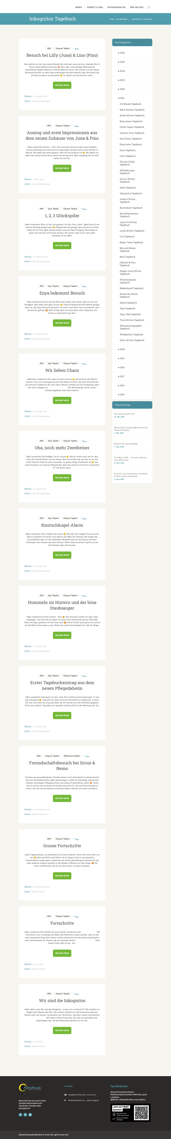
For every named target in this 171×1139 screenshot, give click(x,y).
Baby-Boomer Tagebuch (132, 109)
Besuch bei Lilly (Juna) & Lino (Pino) (62, 55)
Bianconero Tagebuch (131, 121)
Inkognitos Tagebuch (62, 48)
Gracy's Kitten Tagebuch (127, 180)
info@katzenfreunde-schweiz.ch (82, 1095)
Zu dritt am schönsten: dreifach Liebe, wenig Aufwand (130, 474)
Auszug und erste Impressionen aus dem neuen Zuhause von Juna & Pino (62, 135)
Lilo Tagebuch (127, 236)
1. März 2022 (38, 179)
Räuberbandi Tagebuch (131, 288)
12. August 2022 (40, 96)
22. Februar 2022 (40, 257)
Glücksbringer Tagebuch (127, 172)
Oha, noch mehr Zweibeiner (62, 447)
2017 (122, 376)
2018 (122, 367)
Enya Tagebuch (53, 209)
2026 (122, 52)
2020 (122, 349)
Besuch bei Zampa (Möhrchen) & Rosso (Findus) (131, 428)
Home (111, 19)
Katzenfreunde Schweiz (30, 1135)
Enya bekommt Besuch (62, 293)
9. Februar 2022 (40, 411)
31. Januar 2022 (39, 489)
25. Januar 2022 (40, 566)
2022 (122, 89)
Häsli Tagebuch (128, 187)
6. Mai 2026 (119, 433)
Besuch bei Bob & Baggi (126, 443)
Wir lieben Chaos (62, 370)
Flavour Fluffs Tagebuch (127, 163)
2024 (122, 71)
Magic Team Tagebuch (131, 242)
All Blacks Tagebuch (130, 104)
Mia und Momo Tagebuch (128, 249)
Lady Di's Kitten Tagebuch (128, 223)
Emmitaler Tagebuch (131, 144)
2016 (122, 385)
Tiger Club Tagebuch (130, 314)
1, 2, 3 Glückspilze (62, 215)
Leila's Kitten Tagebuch (132, 230)
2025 (122, 61)
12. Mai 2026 (119, 417)
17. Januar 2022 (39, 646)
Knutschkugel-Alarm (62, 525)
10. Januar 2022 (40, 726)
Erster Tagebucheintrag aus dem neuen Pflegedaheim (62, 685)
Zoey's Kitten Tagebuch (132, 340)
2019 (122, 358)
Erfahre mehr (62, 85)
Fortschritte (62, 923)
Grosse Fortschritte (62, 845)
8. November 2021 (41, 887)
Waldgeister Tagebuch (131, 334)
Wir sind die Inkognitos (62, 1000)
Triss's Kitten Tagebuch (132, 320)
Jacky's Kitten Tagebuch (127, 200)
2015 (122, 394)
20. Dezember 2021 (42, 809)
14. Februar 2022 (40, 334)
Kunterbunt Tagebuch (131, 207)
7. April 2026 (119, 447)
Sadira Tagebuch (128, 302)
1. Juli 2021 (37, 1042)
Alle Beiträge (121, 19)
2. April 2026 (119, 479)
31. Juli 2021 (38, 964)
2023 (122, 80)
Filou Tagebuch (128, 156)
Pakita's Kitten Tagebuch (128, 264)
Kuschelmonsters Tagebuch (129, 215)
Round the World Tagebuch (128, 295)
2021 (49, 48)
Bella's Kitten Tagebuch (132, 115)
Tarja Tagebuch (127, 308)
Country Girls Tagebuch (132, 132)
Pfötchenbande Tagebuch (72, 756)
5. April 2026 (119, 463)
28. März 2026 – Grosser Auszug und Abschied (130, 458)
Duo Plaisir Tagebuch (131, 138)
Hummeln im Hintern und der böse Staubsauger (62, 605)
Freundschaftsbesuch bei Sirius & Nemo (62, 765)
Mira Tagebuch (127, 256)
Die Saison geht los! (124, 414)
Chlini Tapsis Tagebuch (132, 127)
